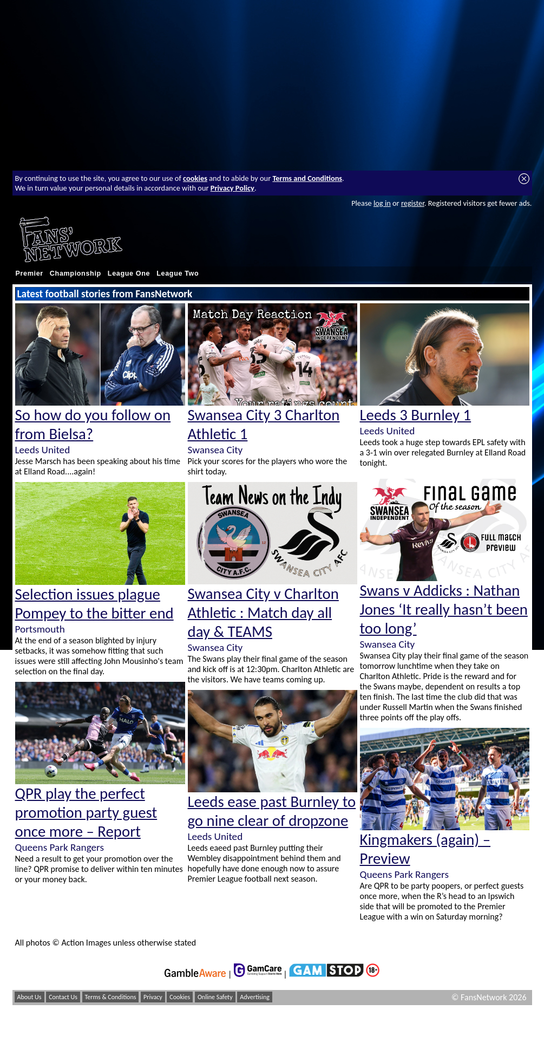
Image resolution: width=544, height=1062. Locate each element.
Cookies (179, 997)
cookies (195, 178)
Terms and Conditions (307, 178)
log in (382, 203)
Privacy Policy (232, 188)
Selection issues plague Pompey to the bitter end (94, 604)
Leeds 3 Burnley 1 (415, 415)
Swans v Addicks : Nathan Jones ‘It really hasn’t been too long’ (444, 609)
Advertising (255, 997)
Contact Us (63, 997)
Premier (29, 273)
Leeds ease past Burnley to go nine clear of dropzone (272, 811)
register (412, 203)
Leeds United (42, 450)
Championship (75, 273)
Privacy (152, 997)
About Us (29, 997)
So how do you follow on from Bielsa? (93, 425)
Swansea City (215, 450)
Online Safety (215, 997)
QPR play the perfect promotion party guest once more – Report (86, 812)
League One (129, 273)
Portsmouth (40, 629)
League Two (177, 273)
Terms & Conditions (110, 997)
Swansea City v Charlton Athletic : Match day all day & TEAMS (263, 612)
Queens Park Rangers (59, 847)
